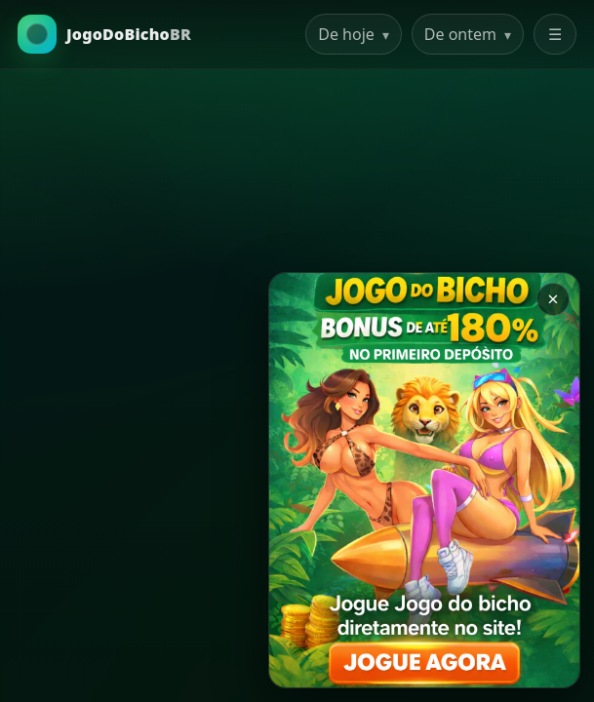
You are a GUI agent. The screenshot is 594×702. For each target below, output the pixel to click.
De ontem (467, 34)
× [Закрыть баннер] (552, 299)
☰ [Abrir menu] (555, 34)
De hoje (353, 34)
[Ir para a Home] (104, 34)
